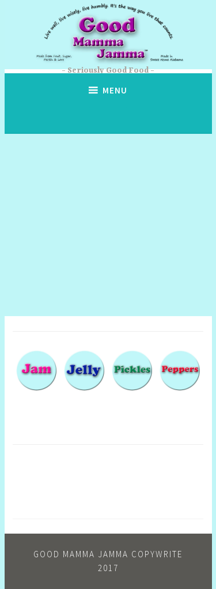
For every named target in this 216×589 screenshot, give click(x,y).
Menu (115, 90)
